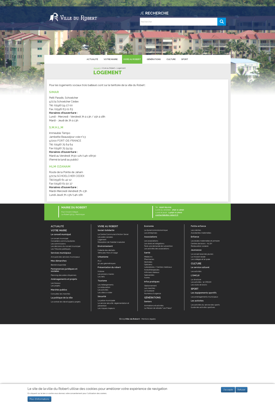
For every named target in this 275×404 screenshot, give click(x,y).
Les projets (55, 286)
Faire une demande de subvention (158, 246)
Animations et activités (153, 305)
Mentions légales (148, 319)
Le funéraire (149, 291)
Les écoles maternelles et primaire (205, 241)
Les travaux (56, 283)
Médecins (148, 257)
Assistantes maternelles (201, 233)
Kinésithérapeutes (151, 270)
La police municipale (106, 300)
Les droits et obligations (154, 243)
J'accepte (228, 389)
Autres (147, 277)
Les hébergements (105, 285)
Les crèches (196, 230)
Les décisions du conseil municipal (65, 246)
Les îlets (101, 276)
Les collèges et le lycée (200, 259)
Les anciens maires (106, 274)
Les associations (151, 241)
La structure (196, 279)
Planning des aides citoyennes (63, 275)
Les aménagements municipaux (204, 297)
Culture (170, 59)
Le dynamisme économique (156, 230)
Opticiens (148, 264)
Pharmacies (149, 259)
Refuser (241, 389)
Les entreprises (150, 233)
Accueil (97, 68)
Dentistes (148, 262)
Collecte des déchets (106, 250)
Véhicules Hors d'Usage (108, 253)
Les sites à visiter (105, 292)
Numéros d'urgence (152, 293)
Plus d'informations (39, 399)
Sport (184, 59)
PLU (99, 261)
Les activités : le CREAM (201, 282)
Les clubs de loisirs (199, 285)
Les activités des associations (156, 248)
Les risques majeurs (106, 308)
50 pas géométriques (107, 263)
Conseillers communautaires (63, 241)
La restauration (104, 287)
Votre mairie (110, 59)
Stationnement (150, 286)
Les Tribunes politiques (60, 249)
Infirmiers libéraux (151, 272)
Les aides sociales (105, 237)
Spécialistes (149, 275)
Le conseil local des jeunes (202, 254)
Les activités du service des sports (205, 305)
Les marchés (149, 288)
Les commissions (58, 244)
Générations (153, 59)
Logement (102, 239)
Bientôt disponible (58, 265)
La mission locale (198, 257)
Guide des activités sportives (203, 307)
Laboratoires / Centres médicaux (158, 267)
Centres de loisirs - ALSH (201, 243)
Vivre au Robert (132, 59)
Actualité (92, 59)
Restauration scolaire (199, 246)
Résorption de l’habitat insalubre (111, 242)
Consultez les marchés (60, 294)
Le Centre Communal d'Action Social (113, 234)
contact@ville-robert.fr (166, 215)
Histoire (101, 271)
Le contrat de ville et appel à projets (65, 302)
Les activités (103, 290)
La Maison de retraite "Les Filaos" (158, 308)
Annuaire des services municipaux (65, 257)
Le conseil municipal (59, 238)
